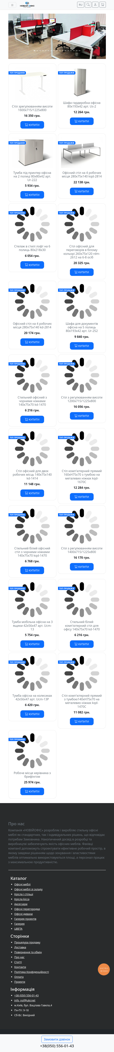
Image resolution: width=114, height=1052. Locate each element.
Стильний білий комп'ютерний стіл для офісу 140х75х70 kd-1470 (82, 625)
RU (80, 4)
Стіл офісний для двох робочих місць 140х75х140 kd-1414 (32, 474)
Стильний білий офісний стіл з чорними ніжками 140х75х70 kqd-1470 (32, 552)
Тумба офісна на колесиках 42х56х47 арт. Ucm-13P (32, 697)
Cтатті (18, 962)
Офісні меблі (22, 884)
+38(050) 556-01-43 (57, 1045)
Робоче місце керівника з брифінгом (32, 775)
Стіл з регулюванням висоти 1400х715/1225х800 (81, 550)
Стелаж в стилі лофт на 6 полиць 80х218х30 (32, 248)
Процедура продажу (27, 942)
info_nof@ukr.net (24, 1000)
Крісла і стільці (23, 894)
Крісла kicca (21, 899)
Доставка (20, 947)
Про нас (19, 957)
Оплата (19, 977)
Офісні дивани (23, 914)
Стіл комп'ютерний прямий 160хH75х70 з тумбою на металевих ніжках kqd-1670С (82, 476)
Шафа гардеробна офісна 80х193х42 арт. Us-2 (81, 104)
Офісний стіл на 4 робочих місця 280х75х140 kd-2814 (32, 325)
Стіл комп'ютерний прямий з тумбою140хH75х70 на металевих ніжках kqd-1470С (82, 701)
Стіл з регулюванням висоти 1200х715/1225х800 (81, 399)
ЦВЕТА (18, 928)
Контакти (20, 967)
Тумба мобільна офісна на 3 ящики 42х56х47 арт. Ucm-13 (32, 625)
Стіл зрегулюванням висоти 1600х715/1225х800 (32, 108)
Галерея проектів (25, 919)
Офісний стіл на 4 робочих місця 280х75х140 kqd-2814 (82, 174)
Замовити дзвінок (57, 1039)
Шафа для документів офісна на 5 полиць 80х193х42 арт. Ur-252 (82, 327)
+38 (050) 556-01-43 (26, 995)
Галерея (19, 924)
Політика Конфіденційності (31, 972)
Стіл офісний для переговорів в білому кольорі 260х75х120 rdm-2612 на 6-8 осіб (82, 251)
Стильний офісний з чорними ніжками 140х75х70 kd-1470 (32, 401)
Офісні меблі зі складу (28, 889)
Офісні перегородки (27, 909)
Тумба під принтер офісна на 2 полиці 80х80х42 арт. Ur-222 (32, 176)
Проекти (19, 982)
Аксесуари (20, 904)
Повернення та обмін (28, 952)
